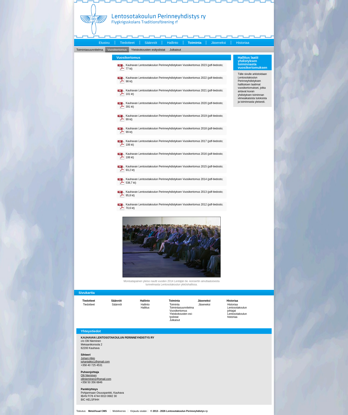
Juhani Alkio (88, 358)
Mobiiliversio (119, 411)
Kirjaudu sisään (138, 411)
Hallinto (145, 300)
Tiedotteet (88, 300)
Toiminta (174, 300)
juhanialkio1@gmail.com (95, 361)
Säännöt (116, 300)
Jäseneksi (204, 300)
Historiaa (232, 300)
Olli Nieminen (89, 375)
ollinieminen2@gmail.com (96, 379)
